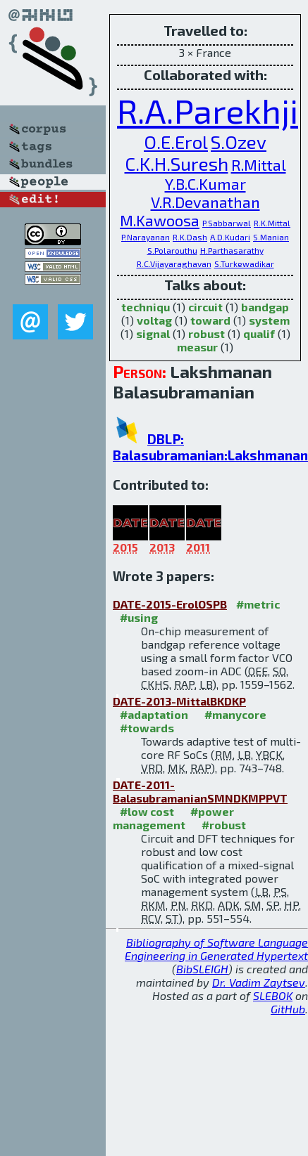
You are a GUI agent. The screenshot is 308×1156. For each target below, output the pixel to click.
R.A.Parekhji (207, 110)
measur (197, 346)
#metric (258, 604)
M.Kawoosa (159, 220)
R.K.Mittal (272, 223)
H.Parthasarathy (232, 250)
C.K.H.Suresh (176, 163)
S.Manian (271, 237)
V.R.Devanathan (205, 202)
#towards (147, 727)
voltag (154, 320)
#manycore (235, 714)
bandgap (265, 306)
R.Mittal (258, 164)
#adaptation (154, 714)
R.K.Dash (190, 237)
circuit (205, 306)
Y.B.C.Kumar (205, 183)
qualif (259, 333)
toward (210, 320)
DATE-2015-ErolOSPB (170, 604)
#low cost (147, 811)
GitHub (288, 1008)
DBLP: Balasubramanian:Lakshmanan (210, 447)
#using (139, 617)
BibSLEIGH (202, 968)
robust (206, 333)
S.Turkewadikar (244, 263)
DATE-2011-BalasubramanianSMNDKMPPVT (200, 791)
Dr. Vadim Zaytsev (258, 982)
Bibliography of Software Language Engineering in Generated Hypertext (216, 948)
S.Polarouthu (172, 250)
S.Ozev (238, 141)
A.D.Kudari (230, 237)
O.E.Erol (176, 141)
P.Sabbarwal (226, 223)
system (269, 320)
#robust (224, 824)
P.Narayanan (145, 237)
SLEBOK (272, 995)
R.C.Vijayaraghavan (174, 263)
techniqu (145, 306)
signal (153, 333)
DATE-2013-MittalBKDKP (179, 701)
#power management (173, 818)
